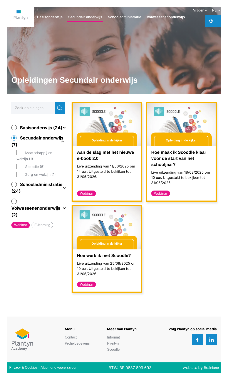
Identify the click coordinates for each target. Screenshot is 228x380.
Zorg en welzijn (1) (40, 174)
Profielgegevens (77, 343)
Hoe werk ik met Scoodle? (104, 255)
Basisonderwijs (49, 17)
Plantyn (113, 343)
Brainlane (211, 367)
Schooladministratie (124, 17)
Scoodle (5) (35, 166)
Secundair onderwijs (85, 17)
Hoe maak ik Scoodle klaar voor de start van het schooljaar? (178, 158)
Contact (71, 337)
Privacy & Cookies (23, 367)
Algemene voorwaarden (59, 367)
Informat (113, 337)
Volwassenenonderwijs (166, 17)
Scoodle (113, 349)
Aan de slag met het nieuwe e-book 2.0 (105, 155)
